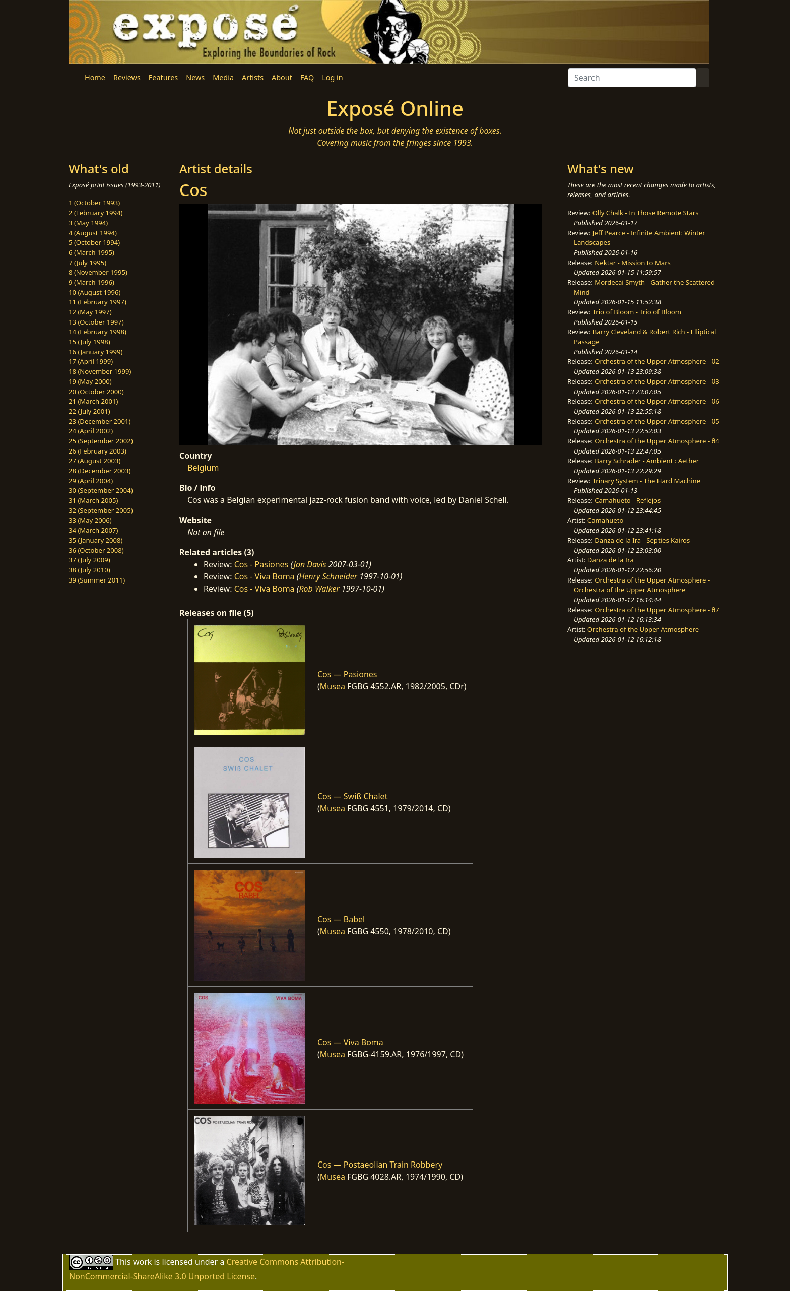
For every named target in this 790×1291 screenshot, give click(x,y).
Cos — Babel (341, 919)
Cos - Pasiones (261, 564)
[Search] (632, 77)
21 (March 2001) (93, 401)
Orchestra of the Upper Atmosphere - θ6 (657, 401)
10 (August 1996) (94, 292)
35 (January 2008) (95, 540)
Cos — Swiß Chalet (352, 796)
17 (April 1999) (91, 361)
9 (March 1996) (91, 282)
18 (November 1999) (100, 371)
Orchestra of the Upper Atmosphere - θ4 (657, 440)
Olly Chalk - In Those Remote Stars (645, 212)
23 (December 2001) (99, 421)
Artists (253, 77)
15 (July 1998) (89, 341)
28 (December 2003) (99, 470)
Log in (332, 77)
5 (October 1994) (94, 242)
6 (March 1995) (91, 252)
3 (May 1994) (88, 222)
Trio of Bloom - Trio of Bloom (636, 311)
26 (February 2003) (97, 451)
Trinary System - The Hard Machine (646, 480)
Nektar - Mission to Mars (633, 262)
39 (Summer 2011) (97, 580)
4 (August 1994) (93, 232)
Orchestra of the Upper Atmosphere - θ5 (657, 421)
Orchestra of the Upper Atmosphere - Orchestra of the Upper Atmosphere (642, 585)
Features (163, 77)
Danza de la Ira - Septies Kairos (642, 540)
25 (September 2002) (101, 440)
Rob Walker (319, 588)
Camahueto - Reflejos (628, 500)
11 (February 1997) (97, 301)
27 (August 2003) (94, 460)
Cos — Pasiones (347, 674)
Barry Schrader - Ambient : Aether (647, 460)
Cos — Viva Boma (350, 1042)
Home (95, 77)
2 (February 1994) (95, 212)
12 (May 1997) (90, 311)
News (195, 77)
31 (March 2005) (93, 500)
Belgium (203, 467)
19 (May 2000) (90, 381)
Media (223, 77)
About (282, 77)
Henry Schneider (328, 576)
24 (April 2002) (91, 430)
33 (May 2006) (90, 520)
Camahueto (605, 520)
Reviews (127, 77)
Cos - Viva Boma (264, 576)
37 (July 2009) (89, 559)
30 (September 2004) (101, 490)
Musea (332, 686)
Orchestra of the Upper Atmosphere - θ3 (657, 381)
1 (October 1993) (94, 202)
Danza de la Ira (610, 559)
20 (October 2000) (96, 391)
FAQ (307, 77)
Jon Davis (310, 564)
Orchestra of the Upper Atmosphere (643, 629)
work (142, 1261)
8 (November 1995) (98, 272)
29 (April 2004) (91, 480)
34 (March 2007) (93, 530)
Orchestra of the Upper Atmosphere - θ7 (657, 609)
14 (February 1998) (97, 331)
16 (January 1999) (95, 351)
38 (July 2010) (89, 569)
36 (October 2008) (96, 550)
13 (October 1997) (96, 322)
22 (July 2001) (89, 411)
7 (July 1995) (87, 262)
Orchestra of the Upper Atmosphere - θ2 (657, 361)
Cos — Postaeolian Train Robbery (379, 1164)
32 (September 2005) (101, 510)
